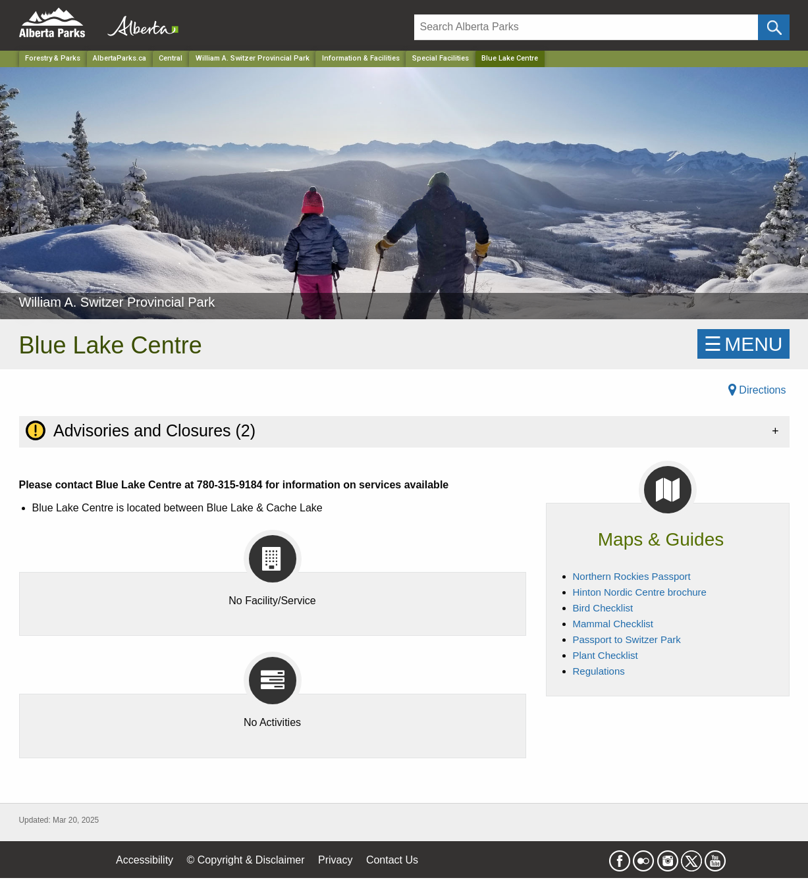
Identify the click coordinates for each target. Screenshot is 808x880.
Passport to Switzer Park (627, 639)
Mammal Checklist (613, 623)
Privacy (335, 860)
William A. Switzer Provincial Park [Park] (253, 58)
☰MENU (743, 344)
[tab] (404, 431)
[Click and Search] (773, 27)
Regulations (599, 671)
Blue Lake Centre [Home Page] (509, 58)
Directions (757, 390)
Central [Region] (170, 58)
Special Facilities (440, 58)
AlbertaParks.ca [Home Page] (119, 58)
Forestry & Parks (52, 58)
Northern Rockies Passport (632, 576)
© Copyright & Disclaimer (246, 860)
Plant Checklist (605, 655)
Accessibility (144, 860)
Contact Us (392, 860)
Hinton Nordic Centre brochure (640, 592)
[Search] (586, 27)
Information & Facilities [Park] (361, 58)
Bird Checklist (603, 607)
